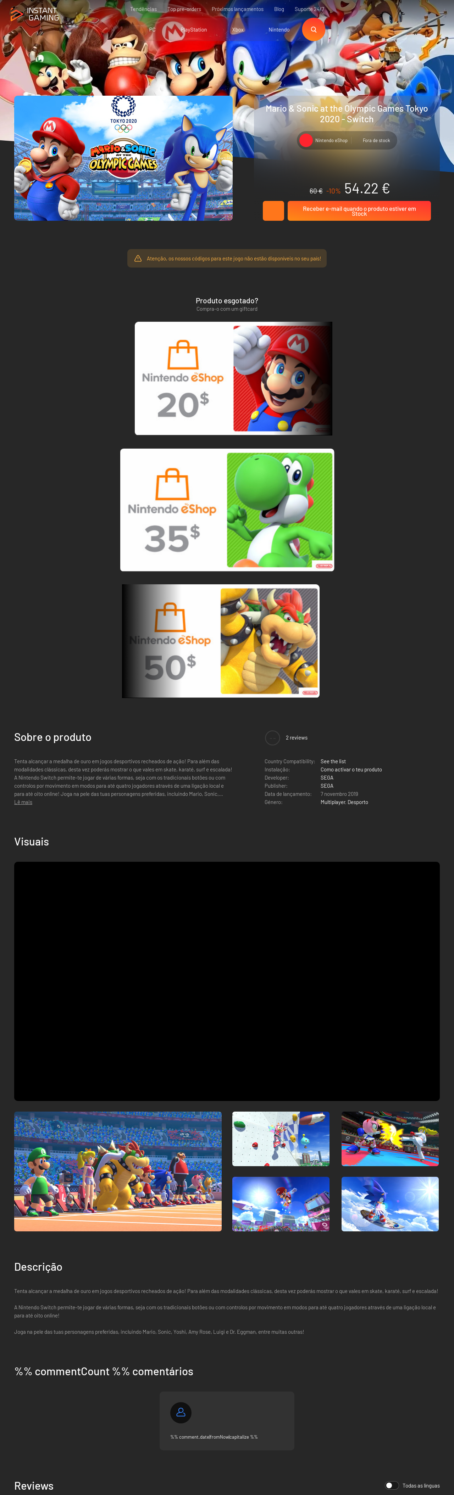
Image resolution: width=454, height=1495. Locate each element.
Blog (279, 9)
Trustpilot (25, 1342)
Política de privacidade (133, 1353)
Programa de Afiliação (132, 1365)
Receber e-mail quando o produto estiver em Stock (359, 211)
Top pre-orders (184, 9)
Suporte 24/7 (309, 9)
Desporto (358, 496)
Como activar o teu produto (351, 463)
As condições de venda (133, 1342)
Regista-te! (418, 1307)
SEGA (327, 471)
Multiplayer (333, 496)
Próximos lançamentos (238, 9)
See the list (333, 455)
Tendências (143, 9)
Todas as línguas (412, 1179)
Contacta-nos (123, 1377)
